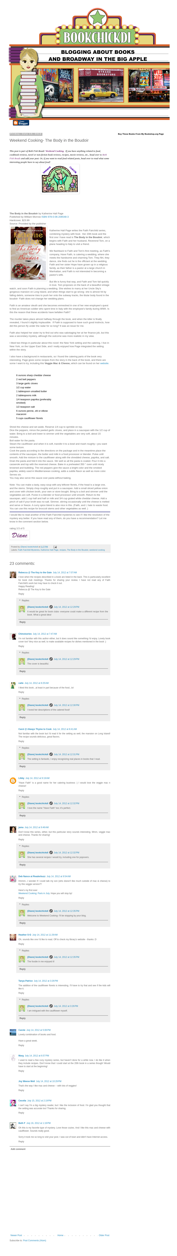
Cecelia (22, 1100)
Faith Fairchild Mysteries (29, 550)
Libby (21, 778)
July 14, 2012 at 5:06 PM (38, 1030)
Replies (25, 600)
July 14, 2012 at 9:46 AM (36, 827)
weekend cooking (97, 550)
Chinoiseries (25, 634)
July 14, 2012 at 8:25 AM (36, 683)
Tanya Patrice (25, 981)
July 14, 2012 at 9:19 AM (37, 778)
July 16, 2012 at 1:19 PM (38, 1123)
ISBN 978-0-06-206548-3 (55, 216)
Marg (21, 1055)
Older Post (104, 1235)
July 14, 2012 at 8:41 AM (65, 729)
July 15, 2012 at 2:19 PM (39, 1100)
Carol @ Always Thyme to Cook (35, 729)
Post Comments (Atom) (34, 1240)
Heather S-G (24, 935)
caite (20, 683)
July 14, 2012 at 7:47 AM (45, 634)
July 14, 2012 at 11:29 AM (45, 935)
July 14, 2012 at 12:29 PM (66, 607)
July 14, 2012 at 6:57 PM (37, 1055)
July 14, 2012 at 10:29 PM (48, 1081)
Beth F (21, 1123)
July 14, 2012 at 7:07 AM (65, 572)
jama (20, 827)
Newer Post (16, 1235)
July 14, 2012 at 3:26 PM (46, 981)
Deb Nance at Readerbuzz (32, 876)
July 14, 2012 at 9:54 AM (59, 876)
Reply (21, 594)
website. (104, 363)
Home (60, 1235)
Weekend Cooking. (55, 151)
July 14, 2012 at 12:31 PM (66, 754)
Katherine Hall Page (49, 550)
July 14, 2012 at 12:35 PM (66, 911)
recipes (63, 550)
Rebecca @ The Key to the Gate (35, 572)
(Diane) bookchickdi (37, 607)
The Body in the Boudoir (77, 550)
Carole (21, 1030)
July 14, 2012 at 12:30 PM (66, 705)
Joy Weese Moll (26, 1081)
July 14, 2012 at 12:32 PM (66, 803)
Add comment (18, 1149)
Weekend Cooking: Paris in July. (34, 893)
